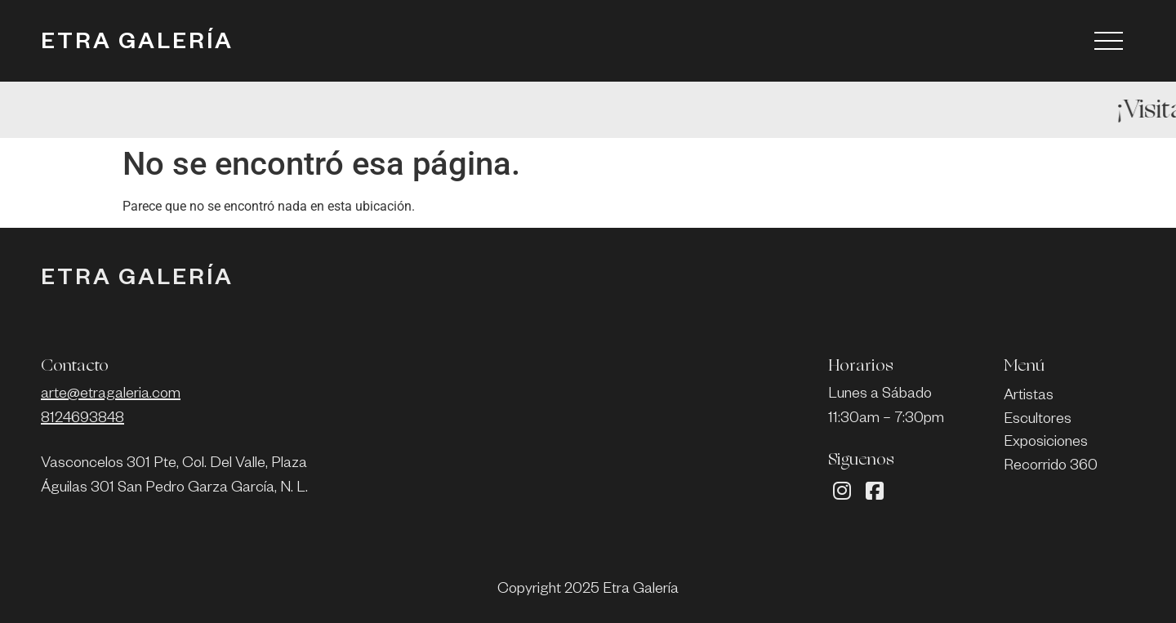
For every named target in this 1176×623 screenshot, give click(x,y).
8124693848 (82, 420)
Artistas (1029, 397)
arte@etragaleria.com (110, 395)
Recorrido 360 (1051, 467)
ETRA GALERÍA (137, 45)
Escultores (1037, 420)
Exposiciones (1046, 443)
